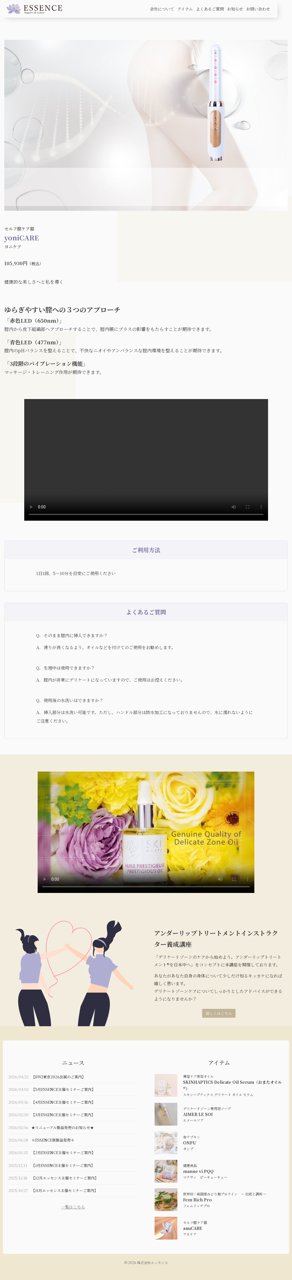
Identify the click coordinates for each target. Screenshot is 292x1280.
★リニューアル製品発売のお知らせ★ (62, 1127)
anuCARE (192, 1228)
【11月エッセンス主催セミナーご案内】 (64, 1190)
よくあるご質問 (210, 9)
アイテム (185, 9)
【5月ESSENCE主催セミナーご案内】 (63, 1089)
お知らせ (235, 9)
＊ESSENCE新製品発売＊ (52, 1140)
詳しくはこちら (219, 1013)
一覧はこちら (73, 1207)
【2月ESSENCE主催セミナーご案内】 (63, 1152)
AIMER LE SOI (198, 1114)
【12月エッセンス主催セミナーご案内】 (64, 1178)
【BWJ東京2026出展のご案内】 (58, 1076)
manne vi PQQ (198, 1171)
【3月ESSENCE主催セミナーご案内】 (63, 1114)
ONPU (189, 1143)
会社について (162, 9)
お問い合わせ (258, 9)
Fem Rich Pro (197, 1200)
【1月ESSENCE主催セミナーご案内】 (63, 1165)
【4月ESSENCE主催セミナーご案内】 (63, 1102)
